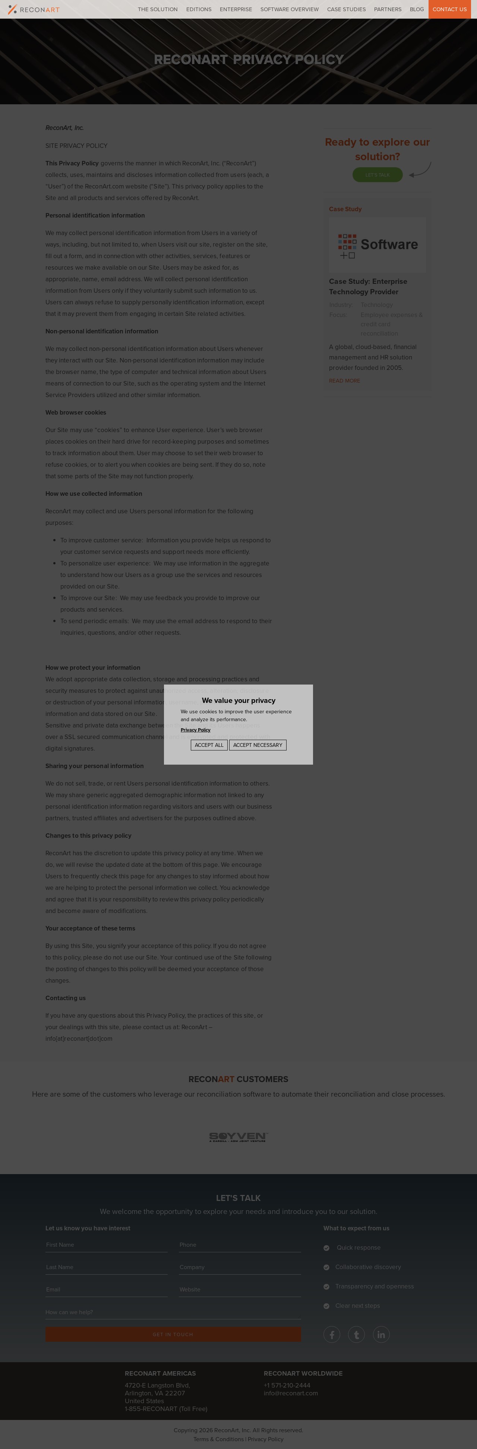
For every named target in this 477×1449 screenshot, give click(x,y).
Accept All (209, 744)
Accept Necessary (257, 744)
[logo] (34, 9)
